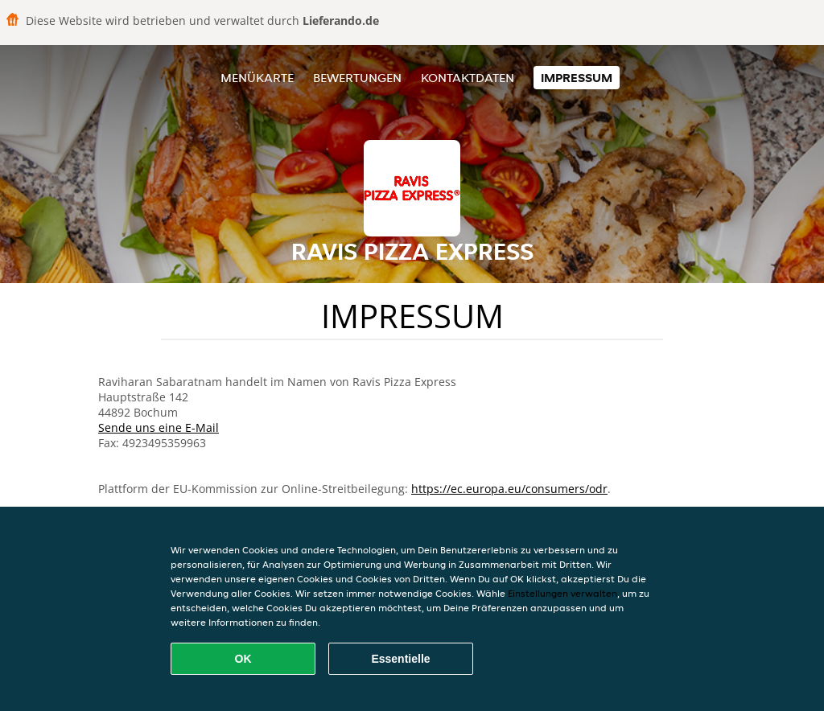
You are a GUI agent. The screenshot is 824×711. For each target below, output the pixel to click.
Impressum (576, 77)
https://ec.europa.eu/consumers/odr (509, 488)
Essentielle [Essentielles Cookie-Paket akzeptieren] (400, 658)
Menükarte (257, 77)
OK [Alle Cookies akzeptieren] (243, 658)
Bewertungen (357, 77)
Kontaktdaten (467, 77)
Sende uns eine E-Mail (158, 427)
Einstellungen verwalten (562, 593)
